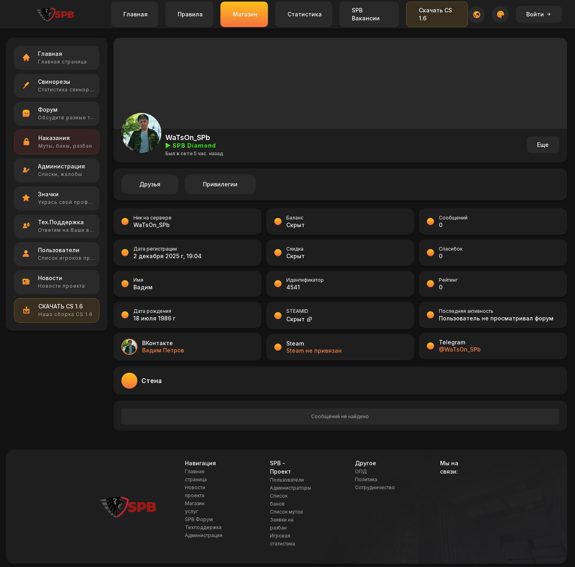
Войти (538, 14)
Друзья (150, 184)
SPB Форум (199, 519)
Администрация (203, 535)
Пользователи (287, 480)
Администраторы (290, 488)
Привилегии (220, 184)
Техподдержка (203, 527)
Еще (543, 144)
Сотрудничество (375, 487)
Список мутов (286, 512)
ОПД (361, 471)
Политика (366, 479)
